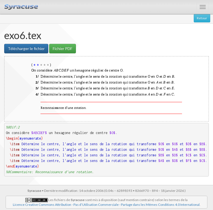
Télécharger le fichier (26, 48)
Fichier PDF (62, 48)
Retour (202, 18)
